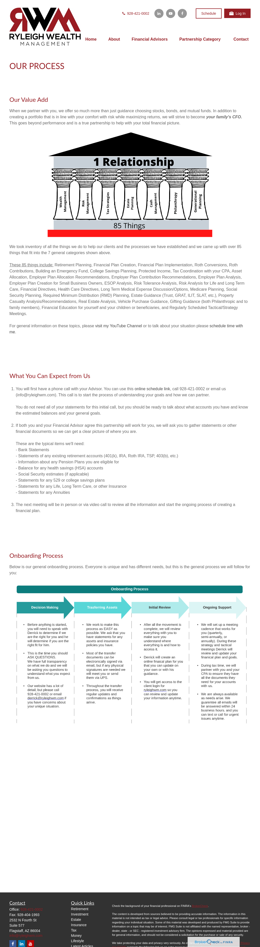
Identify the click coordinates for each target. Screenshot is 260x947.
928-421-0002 (135, 13)
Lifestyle (77, 941)
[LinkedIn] (159, 13)
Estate (76, 920)
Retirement (79, 909)
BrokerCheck (200, 905)
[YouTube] (170, 13)
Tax (74, 930)
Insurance (79, 925)
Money (76, 936)
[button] (91, 39)
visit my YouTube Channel (118, 326)
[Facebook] (182, 13)
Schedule (208, 13)
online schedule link (152, 389)
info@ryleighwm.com (25, 936)
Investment (79, 914)
